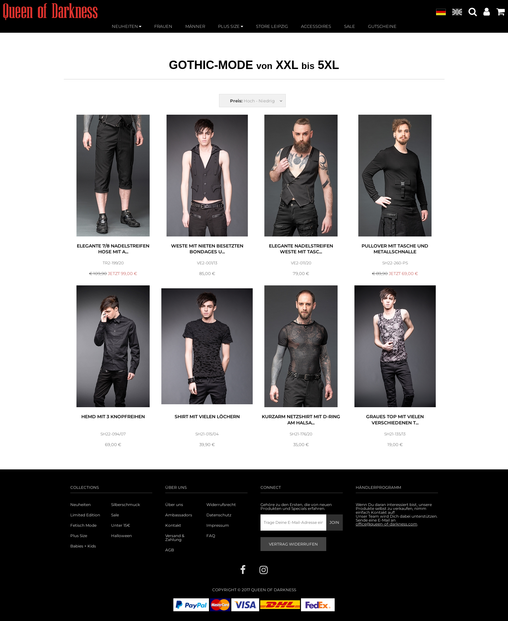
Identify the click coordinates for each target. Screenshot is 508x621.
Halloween (121, 536)
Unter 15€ (120, 525)
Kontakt (173, 525)
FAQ (210, 536)
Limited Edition (85, 515)
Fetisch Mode (83, 525)
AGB (169, 550)
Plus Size (78, 536)
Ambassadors (178, 515)
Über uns (174, 505)
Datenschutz (218, 515)
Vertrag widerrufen (293, 544)
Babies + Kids (83, 546)
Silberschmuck (125, 505)
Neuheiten (80, 505)
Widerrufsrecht (221, 505)
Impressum (217, 525)
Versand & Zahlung (174, 538)
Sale (115, 515)
